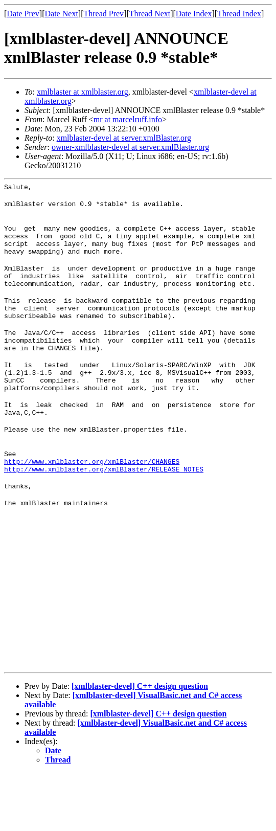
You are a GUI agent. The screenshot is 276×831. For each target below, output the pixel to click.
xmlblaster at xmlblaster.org (82, 91)
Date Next (61, 13)
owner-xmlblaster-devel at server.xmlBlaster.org (130, 147)
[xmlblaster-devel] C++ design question (140, 744)
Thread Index (239, 13)
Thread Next (149, 13)
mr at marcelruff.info (128, 119)
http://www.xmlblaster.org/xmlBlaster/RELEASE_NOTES (103, 510)
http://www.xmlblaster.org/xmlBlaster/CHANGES (91, 501)
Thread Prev (103, 13)
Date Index (194, 13)
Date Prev (23, 13)
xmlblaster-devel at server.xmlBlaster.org (124, 137)
